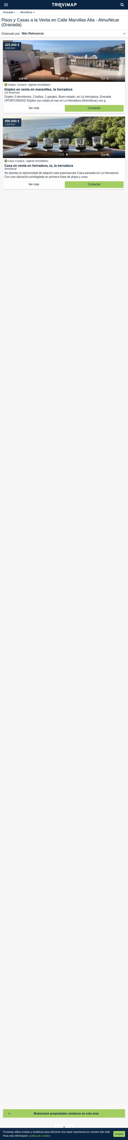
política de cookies (39, 1135)
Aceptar (119, 1133)
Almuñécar (27, 12)
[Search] (122, 5)
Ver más (33, 108)
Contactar (94, 108)
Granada (9, 12)
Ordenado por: (10, 33)
